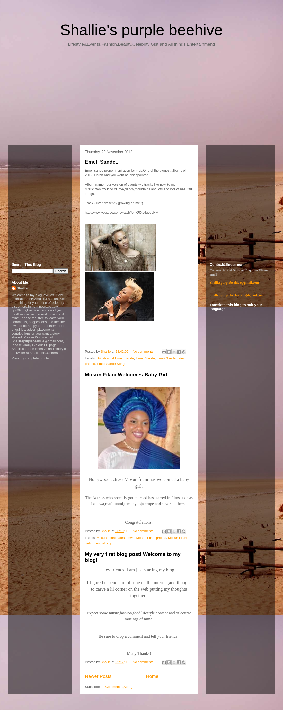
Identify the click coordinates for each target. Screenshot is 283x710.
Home (152, 676)
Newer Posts (98, 676)
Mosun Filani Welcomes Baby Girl (126, 374)
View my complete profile (30, 358)
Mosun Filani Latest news (116, 538)
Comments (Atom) (118, 687)
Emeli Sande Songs (111, 364)
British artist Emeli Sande (115, 358)
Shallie (22, 288)
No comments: (144, 351)
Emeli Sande (145, 358)
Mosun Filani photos (151, 538)
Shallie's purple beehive (141, 30)
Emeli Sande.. (101, 162)
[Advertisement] (141, 98)
